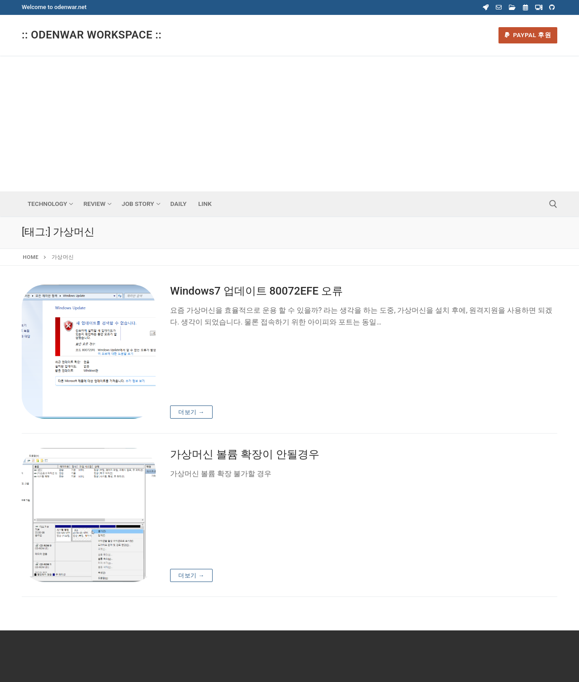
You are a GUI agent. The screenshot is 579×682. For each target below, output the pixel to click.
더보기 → (191, 412)
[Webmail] (499, 7)
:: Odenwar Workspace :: (91, 35)
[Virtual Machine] (538, 7)
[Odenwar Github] (552, 7)
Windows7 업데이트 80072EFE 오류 (256, 291)
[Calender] (525, 7)
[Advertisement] (289, 123)
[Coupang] (485, 7)
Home (31, 257)
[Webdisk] (512, 7)
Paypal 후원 (528, 34)
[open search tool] (553, 204)
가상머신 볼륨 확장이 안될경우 (244, 454)
